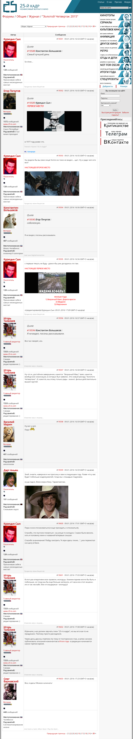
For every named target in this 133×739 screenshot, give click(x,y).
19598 (60, 421)
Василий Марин (9, 423)
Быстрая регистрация (111, 112)
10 (79, 26)
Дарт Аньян (11, 470)
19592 (60, 90)
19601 (60, 575)
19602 (60, 627)
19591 (60, 39)
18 (86, 26)
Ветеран (7, 111)
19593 (60, 155)
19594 (60, 207)
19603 (60, 678)
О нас (109, 2)
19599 (60, 470)
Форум (127, 2)
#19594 (31, 330)
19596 (60, 318)
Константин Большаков (11, 209)
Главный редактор (11, 341)
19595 (60, 259)
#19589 (31, 102)
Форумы (8, 16)
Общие (21, 16)
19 (89, 26)
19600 (60, 523)
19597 (60, 370)
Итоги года (64, 641)
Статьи (101, 2)
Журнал (34, 16)
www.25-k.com (9, 124)
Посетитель (8, 60)
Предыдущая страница (57, 26)
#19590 (31, 219)
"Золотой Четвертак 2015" (60, 16)
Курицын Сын (12, 39)
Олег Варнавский (11, 680)
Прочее (118, 2)
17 (82, 26)
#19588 (31, 50)
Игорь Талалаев (9, 320)
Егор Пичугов (12, 91)
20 (94, 26)
